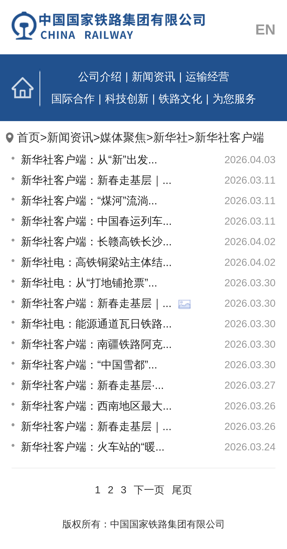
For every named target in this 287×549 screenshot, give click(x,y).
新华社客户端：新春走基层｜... (96, 180)
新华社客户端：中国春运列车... (96, 221)
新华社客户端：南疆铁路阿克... (96, 344)
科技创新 (127, 99)
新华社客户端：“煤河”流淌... (89, 201)
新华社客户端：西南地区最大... (96, 406)
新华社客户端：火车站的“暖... (92, 447)
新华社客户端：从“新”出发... (89, 160)
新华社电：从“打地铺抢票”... (89, 283)
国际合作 (73, 99)
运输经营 (207, 77)
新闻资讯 (153, 77)
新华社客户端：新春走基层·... (92, 385)
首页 (28, 88)
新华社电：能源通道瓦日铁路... (96, 324)
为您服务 (234, 99)
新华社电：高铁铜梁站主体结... (96, 262)
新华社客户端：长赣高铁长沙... (96, 242)
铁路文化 (180, 99)
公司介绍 (100, 77)
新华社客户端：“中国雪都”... (89, 365)
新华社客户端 (229, 137)
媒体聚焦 (123, 137)
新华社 (170, 137)
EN (265, 29)
